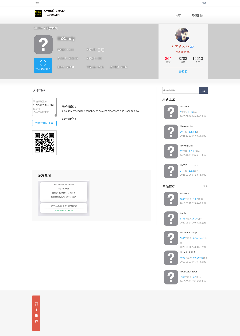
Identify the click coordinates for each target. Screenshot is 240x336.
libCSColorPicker (188, 271)
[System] (52, 28)
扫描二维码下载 (44, 123)
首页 (37, 3)
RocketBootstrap (188, 232)
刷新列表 (49, 105)
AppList (184, 213)
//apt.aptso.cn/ (183, 51)
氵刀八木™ (180, 47)
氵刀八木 (50, 15)
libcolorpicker (186, 126)
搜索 (203, 90)
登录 (204, 3)
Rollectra (184, 193)
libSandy (184, 106)
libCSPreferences (188, 165)
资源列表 (38, 28)
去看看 (183, 71)
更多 (205, 186)
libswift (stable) (187, 252)
